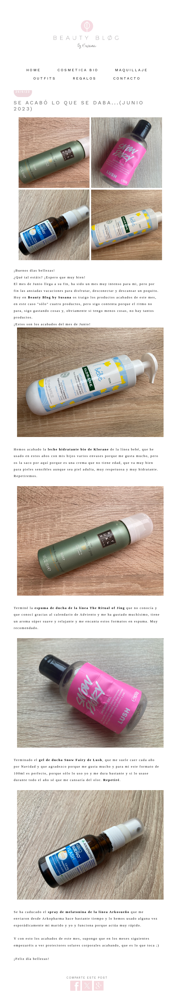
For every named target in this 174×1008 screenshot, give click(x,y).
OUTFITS (44, 78)
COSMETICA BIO (77, 70)
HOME (33, 70)
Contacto (127, 78)
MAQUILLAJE (131, 70)
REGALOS (84, 78)
